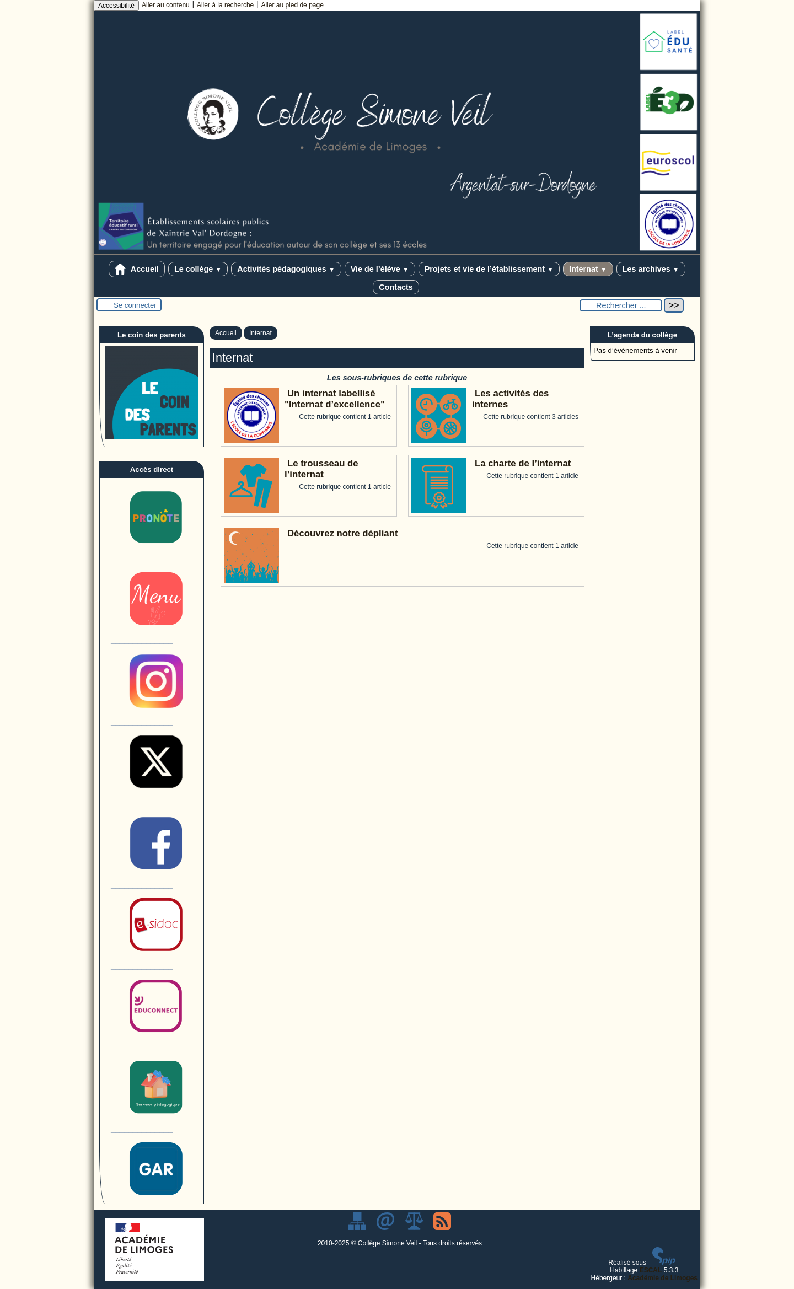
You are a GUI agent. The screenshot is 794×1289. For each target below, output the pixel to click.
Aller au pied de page (292, 5)
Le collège (198, 269)
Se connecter (135, 305)
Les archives (651, 269)
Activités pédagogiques (286, 269)
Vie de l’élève (380, 269)
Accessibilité (116, 5)
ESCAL (651, 1270)
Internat (588, 269)
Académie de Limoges (662, 1278)
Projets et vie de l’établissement (489, 269)
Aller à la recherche (225, 5)
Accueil (137, 269)
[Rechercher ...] (621, 305)
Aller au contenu (166, 5)
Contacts (396, 287)
